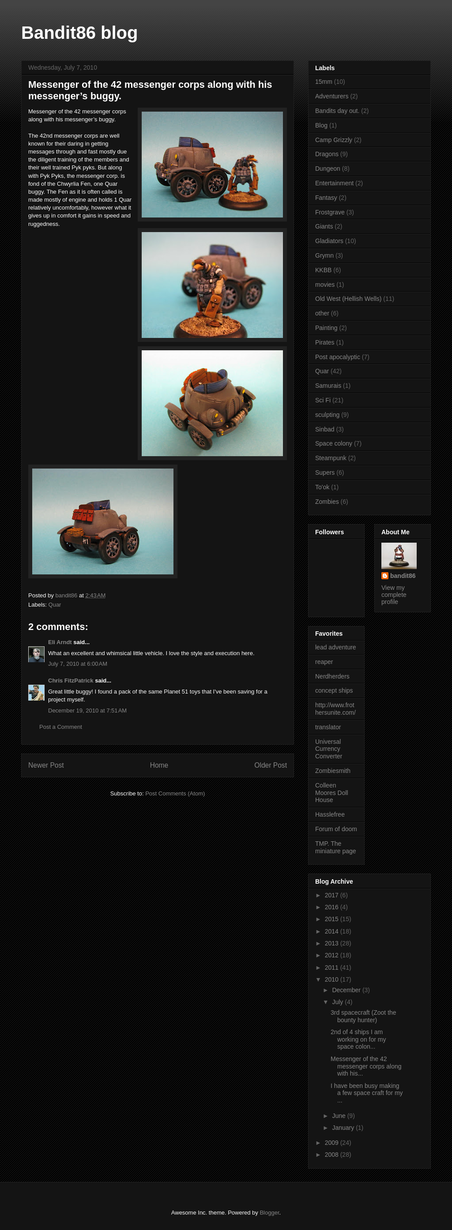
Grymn (324, 255)
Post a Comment (60, 727)
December (347, 990)
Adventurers (331, 96)
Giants (324, 226)
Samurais (328, 385)
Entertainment (334, 183)
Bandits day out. (337, 110)
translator (328, 727)
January (344, 1127)
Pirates (325, 342)
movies (325, 284)
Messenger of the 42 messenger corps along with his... (366, 1066)
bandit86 (403, 575)
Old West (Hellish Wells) (348, 298)
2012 (332, 955)
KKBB (323, 270)
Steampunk (331, 457)
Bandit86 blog (79, 32)
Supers (325, 472)
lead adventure (335, 647)
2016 (332, 907)
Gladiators (329, 240)
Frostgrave (330, 212)
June (339, 1115)
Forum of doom (336, 828)
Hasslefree (330, 814)
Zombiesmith (332, 770)
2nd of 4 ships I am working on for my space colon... (358, 1039)
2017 (332, 895)
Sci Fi (323, 400)
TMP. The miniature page (335, 847)
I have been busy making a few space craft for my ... (367, 1093)
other (322, 313)
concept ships (334, 690)
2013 (332, 943)
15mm (323, 81)
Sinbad (325, 429)
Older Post (270, 765)
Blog (321, 125)
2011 (332, 967)
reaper (324, 661)
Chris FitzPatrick (71, 680)
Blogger (269, 1212)
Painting (326, 327)
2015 (332, 918)
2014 (332, 931)
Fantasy (326, 197)
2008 (332, 1154)
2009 (332, 1142)
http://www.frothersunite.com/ (335, 708)
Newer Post (46, 765)
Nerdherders (332, 676)
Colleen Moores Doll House (331, 793)
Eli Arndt (60, 642)
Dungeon (327, 168)
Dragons (327, 154)
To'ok (322, 487)
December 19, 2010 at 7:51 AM (87, 710)
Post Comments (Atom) (175, 793)
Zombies (327, 501)
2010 (332, 979)
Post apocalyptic (337, 356)
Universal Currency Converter (328, 749)
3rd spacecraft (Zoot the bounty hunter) (363, 1016)
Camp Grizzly (333, 139)
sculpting (327, 414)
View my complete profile (394, 594)
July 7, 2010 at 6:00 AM (77, 663)
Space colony (333, 443)
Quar (55, 604)
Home (159, 765)
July (338, 1001)
